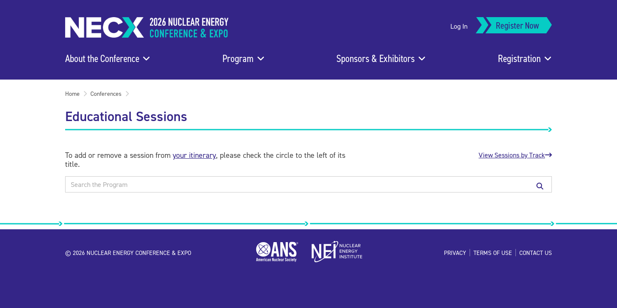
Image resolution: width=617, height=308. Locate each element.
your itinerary (194, 155)
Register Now (517, 25)
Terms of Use (492, 252)
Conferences (106, 93)
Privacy (455, 252)
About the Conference (102, 58)
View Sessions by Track (515, 155)
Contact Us (535, 252)
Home (72, 93)
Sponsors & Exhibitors (375, 58)
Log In (458, 26)
